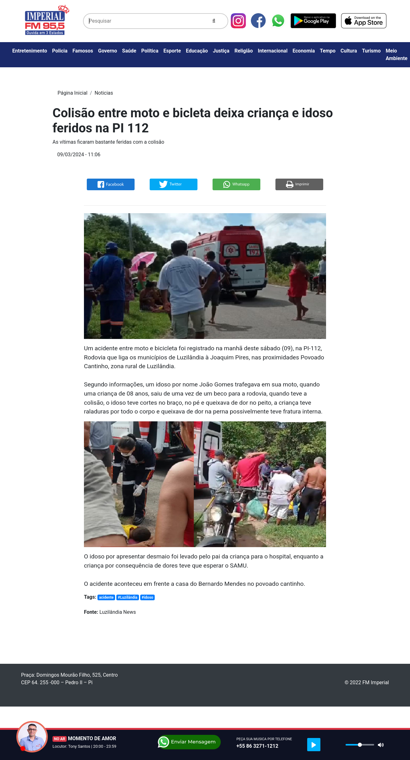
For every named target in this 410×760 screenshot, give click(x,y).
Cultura (349, 51)
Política (149, 51)
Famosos (83, 51)
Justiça (221, 51)
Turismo (371, 51)
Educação (197, 51)
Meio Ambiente (396, 54)
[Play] (313, 744)
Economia (303, 51)
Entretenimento (29, 51)
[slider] (360, 745)
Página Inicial (72, 93)
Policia (60, 51)
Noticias (104, 93)
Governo (107, 51)
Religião (244, 51)
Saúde (129, 51)
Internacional (272, 51)
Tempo (327, 51)
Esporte (172, 51)
